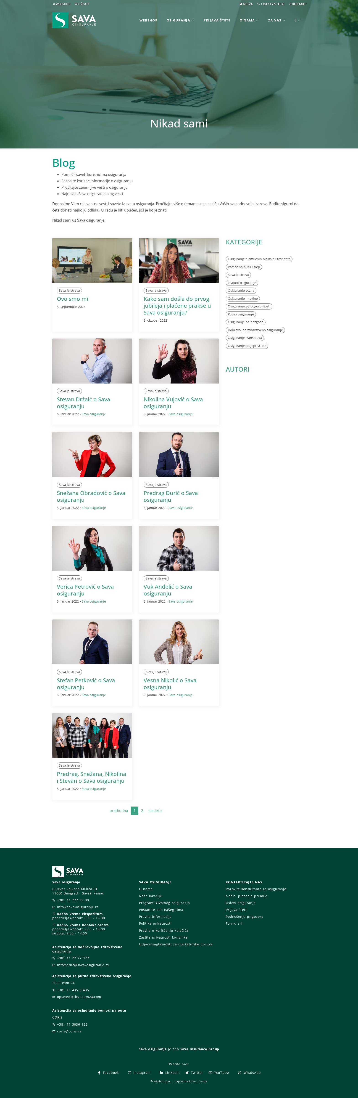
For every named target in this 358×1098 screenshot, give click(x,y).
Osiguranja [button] (178, 20)
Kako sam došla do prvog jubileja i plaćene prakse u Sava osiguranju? (177, 305)
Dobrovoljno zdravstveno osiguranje (255, 330)
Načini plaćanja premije (246, 896)
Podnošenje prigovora (244, 916)
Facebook (108, 1072)
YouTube (218, 1072)
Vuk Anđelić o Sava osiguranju (168, 590)
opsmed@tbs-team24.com (79, 997)
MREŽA (248, 4)
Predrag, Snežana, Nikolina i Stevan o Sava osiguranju (91, 777)
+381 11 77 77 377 (73, 958)
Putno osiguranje (241, 314)
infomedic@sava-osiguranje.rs (83, 965)
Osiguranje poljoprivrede (247, 346)
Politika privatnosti (155, 923)
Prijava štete (217, 20)
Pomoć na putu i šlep (244, 267)
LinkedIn (169, 1072)
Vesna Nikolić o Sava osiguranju (170, 683)
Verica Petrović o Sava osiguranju (85, 590)
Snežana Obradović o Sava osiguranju (91, 496)
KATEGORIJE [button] (244, 242)
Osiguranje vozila (241, 290)
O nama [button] (247, 20)
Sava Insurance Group (199, 1049)
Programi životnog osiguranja (164, 903)
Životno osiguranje (242, 282)
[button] (298, 20)
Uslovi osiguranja (241, 903)
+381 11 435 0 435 (73, 990)
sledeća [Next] (155, 810)
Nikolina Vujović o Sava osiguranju (173, 402)
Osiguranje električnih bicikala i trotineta (259, 259)
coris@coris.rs (69, 1031)
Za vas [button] (274, 20)
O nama (146, 889)
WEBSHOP (63, 4)
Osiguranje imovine (243, 298)
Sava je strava (69, 290)
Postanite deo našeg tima (161, 910)
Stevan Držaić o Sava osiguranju (83, 402)
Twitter (194, 1072)
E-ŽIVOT (83, 4)
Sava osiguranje (94, 414)
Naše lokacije (150, 896)
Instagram (139, 1072)
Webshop (149, 20)
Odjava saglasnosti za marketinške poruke (175, 944)
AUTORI (237, 369)
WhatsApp (249, 1072)
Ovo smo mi (72, 298)
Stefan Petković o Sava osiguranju (86, 683)
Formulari (234, 923)
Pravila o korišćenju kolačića (163, 930)
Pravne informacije (155, 916)
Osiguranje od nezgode (245, 322)
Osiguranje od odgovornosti (249, 306)
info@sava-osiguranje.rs (78, 907)
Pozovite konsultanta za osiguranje (256, 889)
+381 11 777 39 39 (272, 4)
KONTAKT (299, 4)
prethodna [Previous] (119, 810)
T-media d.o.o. (161, 1081)
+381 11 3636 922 (72, 1024)
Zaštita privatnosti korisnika (163, 937)
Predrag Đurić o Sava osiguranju (171, 496)
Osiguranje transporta (245, 338)
